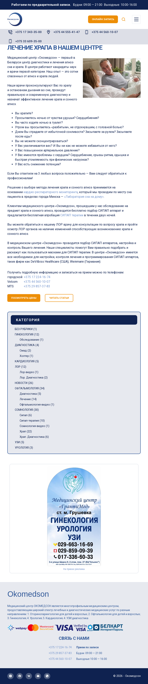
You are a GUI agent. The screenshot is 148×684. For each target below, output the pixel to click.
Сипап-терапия (29, 420)
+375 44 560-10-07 (105, 32)
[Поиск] (123, 19)
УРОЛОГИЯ (22, 447)
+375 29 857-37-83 (37, 286)
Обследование (29, 339)
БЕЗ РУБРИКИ (24, 329)
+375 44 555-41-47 (66, 32)
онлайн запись (103, 19)
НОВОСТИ (21, 383)
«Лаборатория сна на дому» (84, 197)
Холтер (24, 356)
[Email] (38, 676)
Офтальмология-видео (35, 404)
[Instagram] (10, 676)
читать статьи (59, 297)
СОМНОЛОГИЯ (24, 410)
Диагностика (28, 393)
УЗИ (17, 442)
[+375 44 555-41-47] (48, 32)
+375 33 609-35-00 (28, 41)
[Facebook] (20, 676)
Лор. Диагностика (32, 377)
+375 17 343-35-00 (28, 32)
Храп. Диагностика (32, 437)
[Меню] (136, 19)
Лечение (25, 399)
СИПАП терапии (71, 215)
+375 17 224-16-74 (37, 277)
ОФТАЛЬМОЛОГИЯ (27, 388)
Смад (23, 350)
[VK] (29, 676)
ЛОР (17, 366)
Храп (23, 431)
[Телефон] (47, 676)
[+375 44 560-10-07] (87, 32)
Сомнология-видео (32, 426)
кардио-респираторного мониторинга (51, 192)
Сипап (24, 415)
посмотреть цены (23, 297)
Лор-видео (27, 372)
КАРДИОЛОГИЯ (25, 361)
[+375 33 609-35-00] (10, 41)
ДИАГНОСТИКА (25, 345)
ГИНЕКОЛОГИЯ (25, 334)
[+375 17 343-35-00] (10, 32)
